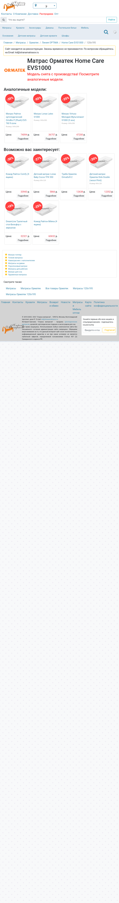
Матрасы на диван (16, 263)
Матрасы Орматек (31, 288)
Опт (56, 14)
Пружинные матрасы (17, 274)
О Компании (20, 14)
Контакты (6, 14)
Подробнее (23, 139)
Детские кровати (48, 36)
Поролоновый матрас (17, 266)
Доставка (33, 14)
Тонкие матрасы (15, 258)
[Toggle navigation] (106, 32)
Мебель (85, 28)
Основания (7, 36)
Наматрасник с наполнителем (21, 260)
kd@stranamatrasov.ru (49, 319)
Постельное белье (67, 28)
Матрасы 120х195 (83, 288)
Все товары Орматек (57, 288)
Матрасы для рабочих (18, 269)
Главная (5, 302)
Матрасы (6, 28)
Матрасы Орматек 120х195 (21, 294)
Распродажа (46, 14)
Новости (65, 302)
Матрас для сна (15, 272)
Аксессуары (35, 28)
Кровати (20, 28)
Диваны (50, 28)
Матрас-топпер (15, 255)
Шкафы (65, 36)
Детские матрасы (26, 36)
